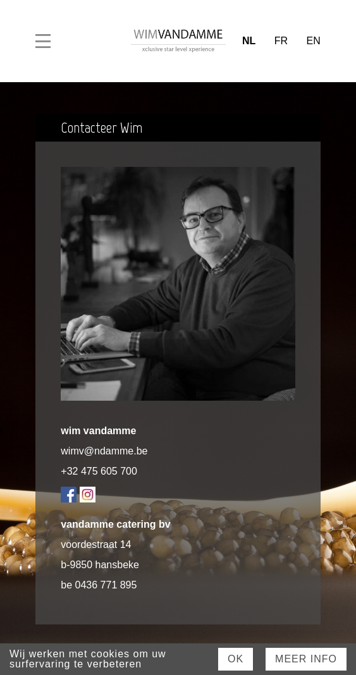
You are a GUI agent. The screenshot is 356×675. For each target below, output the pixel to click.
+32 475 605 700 (99, 471)
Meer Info (306, 659)
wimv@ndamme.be (104, 451)
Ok (235, 659)
